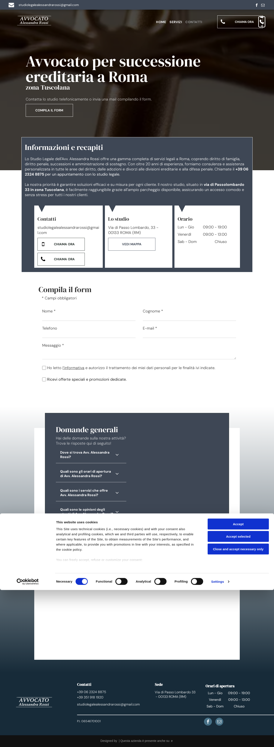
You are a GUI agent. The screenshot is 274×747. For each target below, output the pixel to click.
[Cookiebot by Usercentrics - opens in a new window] (27, 738)
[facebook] (256, 6)
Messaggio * (53, 345)
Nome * (49, 311)
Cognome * (153, 311)
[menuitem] (163, 22)
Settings (217, 738)
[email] (262, 6)
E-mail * (150, 328)
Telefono (49, 328)
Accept (238, 681)
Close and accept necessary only (238, 706)
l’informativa (73, 367)
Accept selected (238, 693)
